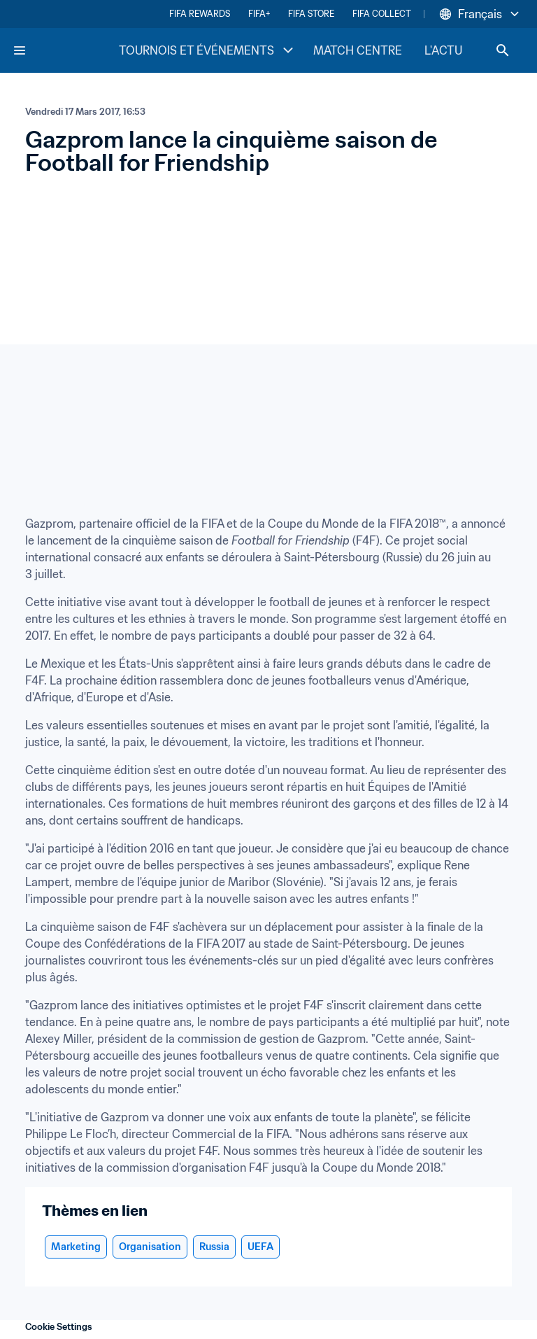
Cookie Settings (58, 1327)
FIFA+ (259, 13)
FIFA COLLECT (381, 13)
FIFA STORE (311, 13)
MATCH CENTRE (357, 50)
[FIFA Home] (65, 50)
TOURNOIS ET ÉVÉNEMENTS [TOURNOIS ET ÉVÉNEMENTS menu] (207, 50)
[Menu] (19, 50)
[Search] (502, 50)
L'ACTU (443, 50)
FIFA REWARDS (199, 13)
